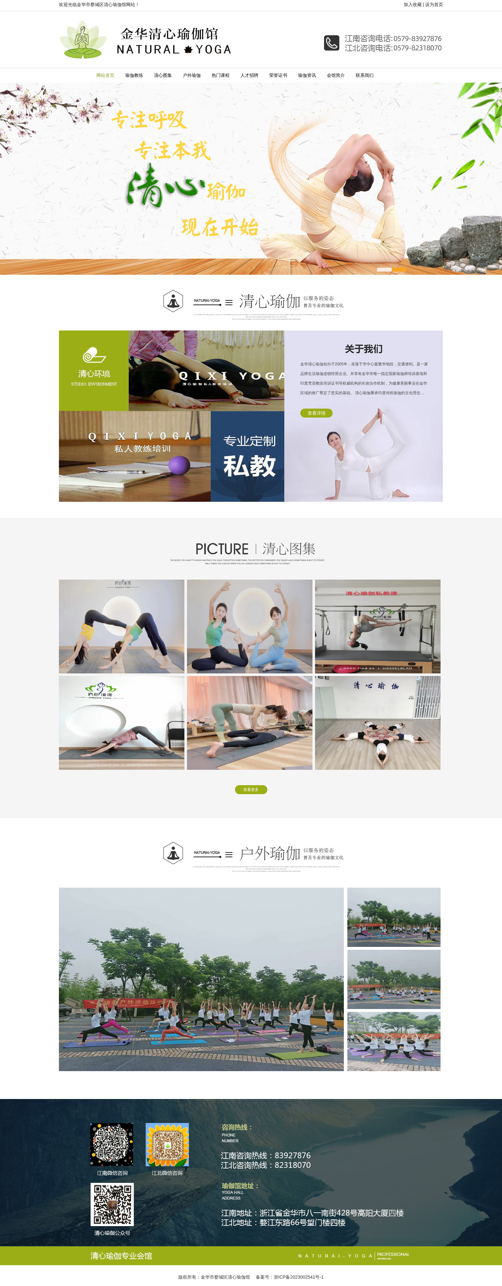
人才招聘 (249, 75)
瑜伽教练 (134, 75)
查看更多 (251, 789)
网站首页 (105, 75)
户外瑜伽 (192, 75)
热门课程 (221, 75)
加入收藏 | (414, 4)
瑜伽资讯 (307, 75)
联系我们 (365, 75)
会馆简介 (336, 75)
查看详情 (317, 413)
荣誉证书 (278, 75)
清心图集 (163, 75)
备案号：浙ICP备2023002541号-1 (290, 1277)
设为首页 (434, 4)
